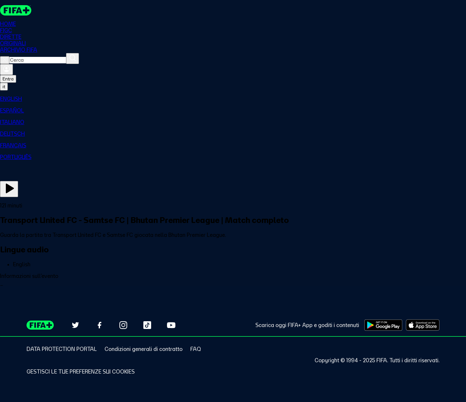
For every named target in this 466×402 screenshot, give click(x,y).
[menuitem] (233, 99)
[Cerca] (72, 58)
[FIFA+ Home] (15, 10)
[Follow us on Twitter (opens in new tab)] (75, 325)
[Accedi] (6, 69)
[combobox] (37, 60)
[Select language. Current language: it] (4, 86)
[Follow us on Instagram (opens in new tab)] (123, 325)
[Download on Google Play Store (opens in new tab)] (383, 325)
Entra (8, 79)
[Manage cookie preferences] (81, 371)
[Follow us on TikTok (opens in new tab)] (147, 325)
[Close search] (4, 60)
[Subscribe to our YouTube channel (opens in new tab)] (171, 325)
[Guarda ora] (9, 189)
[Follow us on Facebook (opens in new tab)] (99, 325)
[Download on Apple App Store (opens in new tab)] (422, 325)
